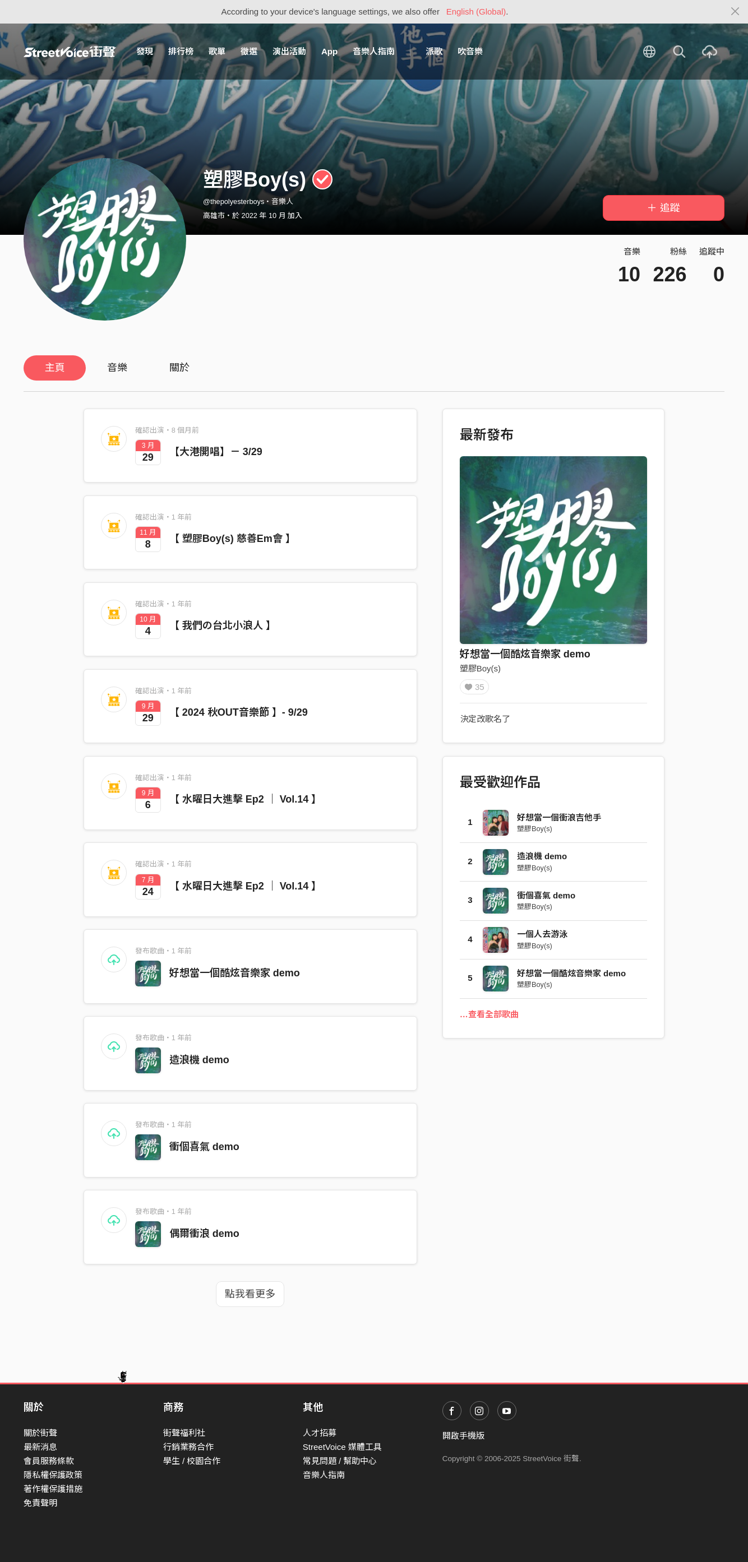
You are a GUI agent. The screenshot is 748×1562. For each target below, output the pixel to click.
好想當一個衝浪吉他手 (559, 821)
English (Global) (476, 11)
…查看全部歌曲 (489, 1018)
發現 (144, 51)
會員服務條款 (49, 1461)
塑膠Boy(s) (480, 668)
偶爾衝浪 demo (204, 1233)
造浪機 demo (199, 1059)
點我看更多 (250, 1294)
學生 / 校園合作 (192, 1461)
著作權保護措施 (53, 1489)
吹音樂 (470, 51)
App (329, 51)
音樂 (117, 367)
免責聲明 (40, 1503)
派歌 (434, 51)
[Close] (735, 11)
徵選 (249, 51)
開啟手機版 (463, 1435)
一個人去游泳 (542, 938)
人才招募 (319, 1433)
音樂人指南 (374, 51)
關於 (179, 367)
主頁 (55, 367)
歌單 (217, 51)
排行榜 (180, 51)
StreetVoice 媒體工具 (342, 1447)
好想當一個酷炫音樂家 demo (234, 973)
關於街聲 (40, 1433)
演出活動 (289, 51)
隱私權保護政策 (53, 1475)
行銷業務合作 (188, 1447)
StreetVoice (70, 51)
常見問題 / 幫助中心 (340, 1461)
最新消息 (40, 1447)
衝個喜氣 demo (204, 1146)
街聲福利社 (184, 1433)
